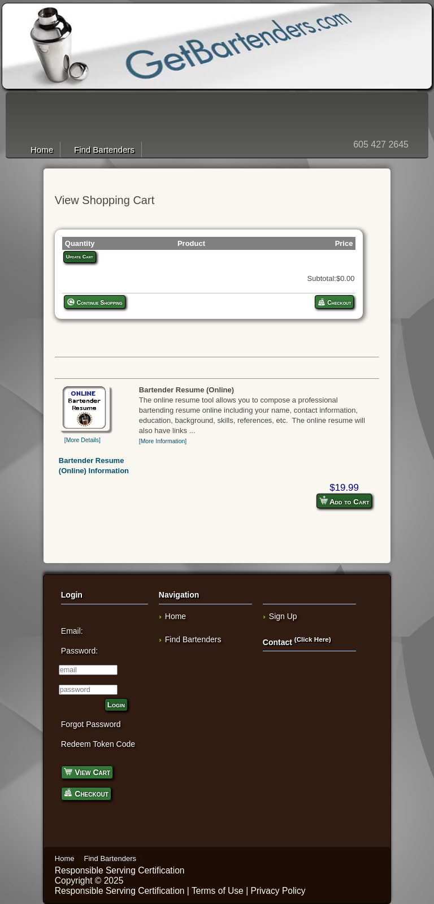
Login (116, 704)
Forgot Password (91, 724)
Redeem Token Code (98, 744)
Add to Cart (344, 501)
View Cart (87, 771)
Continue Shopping (95, 301)
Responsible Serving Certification (120, 870)
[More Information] (162, 441)
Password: (79, 650)
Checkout (334, 301)
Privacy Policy (278, 891)
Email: (72, 630)
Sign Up (283, 616)
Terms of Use (218, 891)
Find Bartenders (104, 149)
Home (42, 149)
